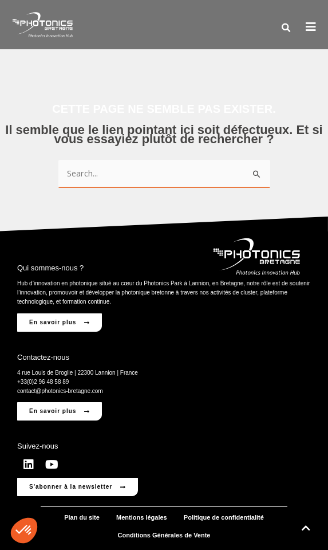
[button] (286, 28)
